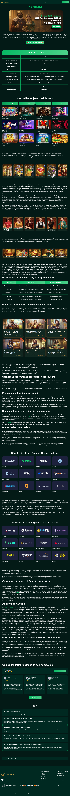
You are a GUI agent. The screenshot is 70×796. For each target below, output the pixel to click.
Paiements (43, 780)
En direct (27, 103)
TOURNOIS (37, 1)
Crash (43, 103)
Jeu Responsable (60, 773)
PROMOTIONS (28, 1)
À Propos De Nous (45, 771)
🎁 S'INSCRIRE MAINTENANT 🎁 (35, 42)
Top (42, 785)
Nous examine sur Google (60, 671)
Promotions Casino (61, 783)
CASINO (21, 1)
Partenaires (43, 783)
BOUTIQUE (44, 1)
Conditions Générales (61, 780)
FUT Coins (59, 778)
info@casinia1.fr (60, 785)
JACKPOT (14, 1)
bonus (9, 422)
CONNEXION (58, 1)
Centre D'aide (44, 776)
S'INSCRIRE (65, 1)
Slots (60, 103)
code (28, 416)
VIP (50, 1)
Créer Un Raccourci (43, 774)
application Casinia (8, 607)
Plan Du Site (44, 778)
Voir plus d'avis (35, 697)
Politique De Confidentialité (62, 771)
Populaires (10, 103)
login (17, 592)
